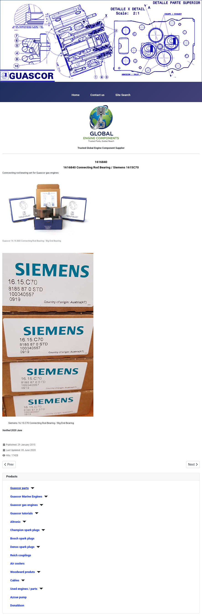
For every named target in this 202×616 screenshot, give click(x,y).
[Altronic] (23, 522)
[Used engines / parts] (40, 589)
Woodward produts (22, 572)
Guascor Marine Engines (26, 496)
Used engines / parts (23, 588)
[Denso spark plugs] (37, 547)
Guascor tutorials (21, 513)
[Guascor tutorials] (35, 513)
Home (75, 95)
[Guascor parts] (31, 488)
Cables (14, 580)
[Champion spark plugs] (42, 530)
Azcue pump (18, 597)
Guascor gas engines (24, 505)
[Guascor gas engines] (40, 505)
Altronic (15, 521)
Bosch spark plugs (22, 538)
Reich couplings (20, 555)
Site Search (122, 95)
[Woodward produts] (38, 572)
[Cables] (22, 580)
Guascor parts (19, 488)
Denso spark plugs (22, 547)
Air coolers (17, 563)
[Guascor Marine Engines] (45, 496)
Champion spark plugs (25, 530)
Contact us (97, 95)
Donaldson (17, 605)
